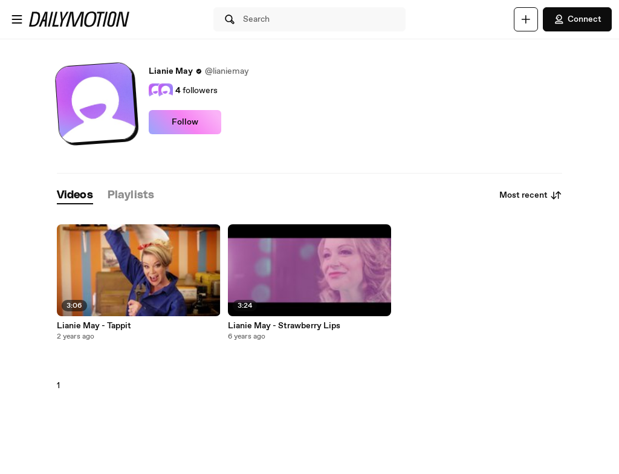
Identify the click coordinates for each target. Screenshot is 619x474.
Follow (185, 122)
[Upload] (526, 19)
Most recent (530, 195)
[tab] (75, 195)
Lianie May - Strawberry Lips (284, 326)
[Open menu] (17, 19)
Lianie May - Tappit (94, 326)
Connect (577, 19)
